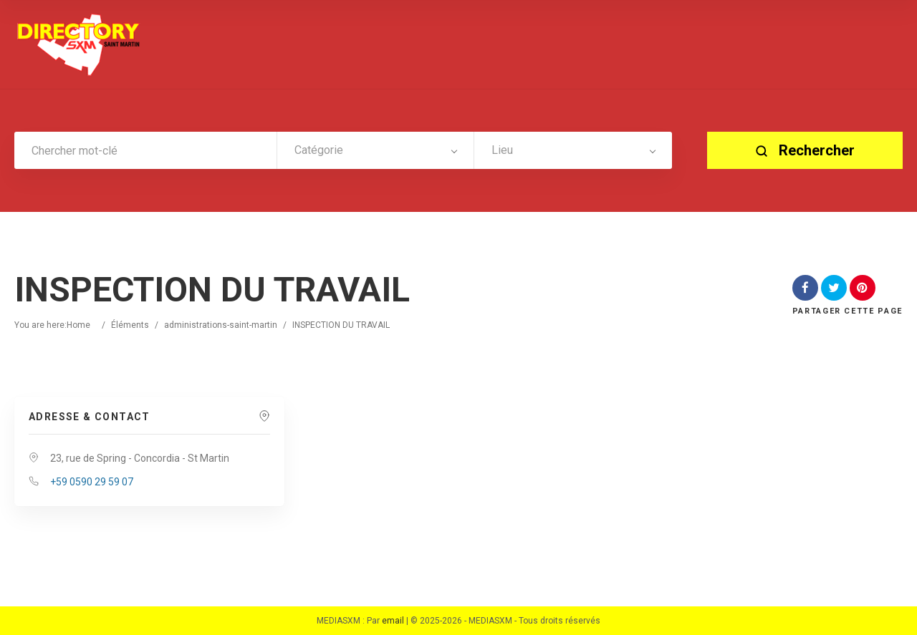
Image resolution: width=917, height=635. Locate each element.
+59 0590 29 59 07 (91, 482)
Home (78, 325)
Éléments (130, 325)
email (393, 621)
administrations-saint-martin (220, 325)
